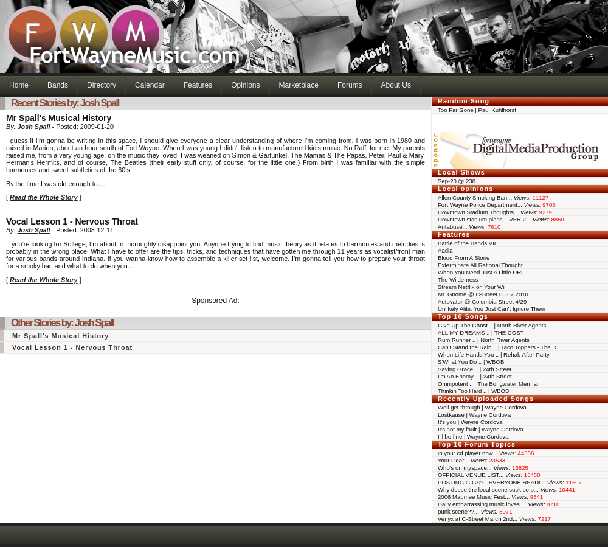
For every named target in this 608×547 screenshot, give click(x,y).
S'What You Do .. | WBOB (471, 361)
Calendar (150, 85)
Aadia (445, 250)
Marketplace (299, 85)
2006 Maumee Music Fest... (490, 496)
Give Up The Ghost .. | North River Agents (492, 325)
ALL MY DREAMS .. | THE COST (480, 332)
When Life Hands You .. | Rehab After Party (494, 354)
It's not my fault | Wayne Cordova (480, 429)
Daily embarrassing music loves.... (498, 504)
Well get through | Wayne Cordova (482, 407)
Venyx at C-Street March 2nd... (494, 518)
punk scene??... (475, 511)
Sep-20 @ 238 (456, 181)
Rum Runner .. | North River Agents (484, 339)
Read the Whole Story (44, 197)
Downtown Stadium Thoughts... (495, 212)
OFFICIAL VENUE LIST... (489, 475)
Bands (57, 85)
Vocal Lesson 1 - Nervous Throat (72, 347)
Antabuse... (469, 226)
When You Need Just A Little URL (481, 272)
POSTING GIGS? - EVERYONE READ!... (510, 482)
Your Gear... (471, 460)
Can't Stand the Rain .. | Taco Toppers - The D (497, 347)
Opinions (245, 85)
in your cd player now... (486, 453)
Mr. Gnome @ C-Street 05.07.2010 (483, 294)
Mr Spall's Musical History (60, 336)
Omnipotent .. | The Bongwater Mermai (488, 383)
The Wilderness (458, 279)
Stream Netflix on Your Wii (471, 287)
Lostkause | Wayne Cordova (474, 414)
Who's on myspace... (483, 467)
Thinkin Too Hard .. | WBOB (473, 391)
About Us (396, 85)
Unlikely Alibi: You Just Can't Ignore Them (491, 308)
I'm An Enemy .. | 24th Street (475, 376)
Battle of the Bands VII (467, 243)
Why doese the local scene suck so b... (506, 489)
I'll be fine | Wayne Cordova (473, 436)
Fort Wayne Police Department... (497, 204)
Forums (349, 85)
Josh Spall (34, 126)
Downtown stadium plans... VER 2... (501, 219)
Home (19, 85)
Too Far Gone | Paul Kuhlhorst (477, 109)
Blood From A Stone (463, 257)
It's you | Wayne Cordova (470, 422)
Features (198, 85)
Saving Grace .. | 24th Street (474, 369)
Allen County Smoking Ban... (493, 197)
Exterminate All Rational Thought (480, 265)
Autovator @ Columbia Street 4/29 (482, 301)
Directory (101, 85)
